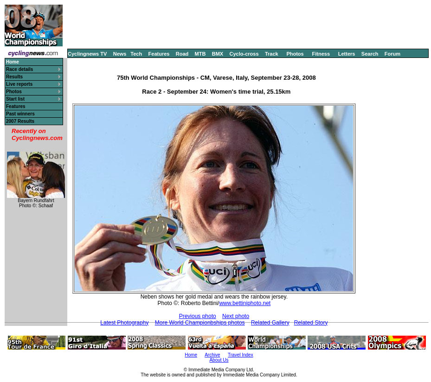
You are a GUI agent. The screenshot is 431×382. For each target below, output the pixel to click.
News (120, 54)
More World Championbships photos (200, 322)
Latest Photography (124, 322)
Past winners (20, 113)
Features (159, 54)
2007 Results (20, 121)
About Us (218, 360)
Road (182, 54)
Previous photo (197, 316)
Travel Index (240, 354)
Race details (19, 69)
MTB (200, 54)
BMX (217, 54)
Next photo (235, 316)
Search (370, 54)
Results (14, 76)
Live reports (19, 84)
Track (271, 54)
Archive (212, 354)
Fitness (321, 54)
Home (191, 354)
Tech (136, 54)
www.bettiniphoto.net (244, 303)
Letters (346, 54)
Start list (15, 99)
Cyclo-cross (244, 54)
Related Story (311, 322)
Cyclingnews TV (87, 54)
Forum (392, 54)
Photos (294, 54)
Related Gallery (270, 322)
